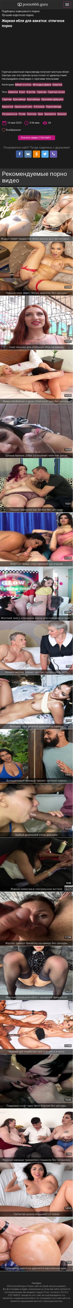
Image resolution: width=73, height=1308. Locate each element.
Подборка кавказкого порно (21, 11)
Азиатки (57, 84)
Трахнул (61, 114)
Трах (40, 114)
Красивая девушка (52, 99)
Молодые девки (42, 84)
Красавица (19, 99)
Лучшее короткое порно (18, 15)
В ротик (31, 92)
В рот (22, 92)
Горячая (41, 92)
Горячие (7, 99)
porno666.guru (35, 4)
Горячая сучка (56, 92)
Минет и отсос (23, 84)
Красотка (7, 106)
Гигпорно (36, 1283)
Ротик (22, 114)
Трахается (50, 114)
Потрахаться (9, 114)
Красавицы (33, 99)
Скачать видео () (36, 137)
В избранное (13, 129)
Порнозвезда (53, 106)
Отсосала (39, 106)
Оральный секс (23, 106)
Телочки (31, 114)
